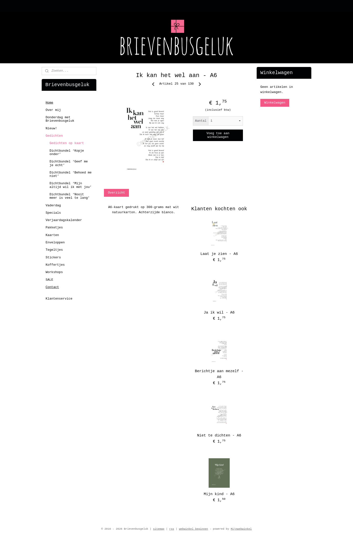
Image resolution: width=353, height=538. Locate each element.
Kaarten (52, 235)
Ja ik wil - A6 (219, 313)
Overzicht (116, 193)
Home (49, 103)
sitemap (158, 528)
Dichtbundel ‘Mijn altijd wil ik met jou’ (71, 185)
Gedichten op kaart (67, 143)
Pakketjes (54, 227)
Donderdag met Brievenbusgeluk (60, 119)
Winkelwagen (274, 103)
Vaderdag (53, 205)
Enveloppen (55, 242)
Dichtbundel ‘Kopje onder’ (67, 152)
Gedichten (54, 136)
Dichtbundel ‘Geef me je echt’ (69, 163)
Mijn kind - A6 (219, 494)
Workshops (54, 272)
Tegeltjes (54, 250)
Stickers (53, 257)
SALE (49, 280)
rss (171, 528)
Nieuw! (51, 128)
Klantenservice (59, 299)
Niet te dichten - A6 (219, 435)
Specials (53, 213)
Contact (52, 287)
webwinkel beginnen (193, 528)
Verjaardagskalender (64, 220)
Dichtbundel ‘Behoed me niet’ (71, 174)
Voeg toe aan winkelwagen (217, 135)
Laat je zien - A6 (219, 254)
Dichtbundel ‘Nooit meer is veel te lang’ (70, 196)
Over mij (53, 110)
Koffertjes (55, 265)
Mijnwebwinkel (241, 528)
